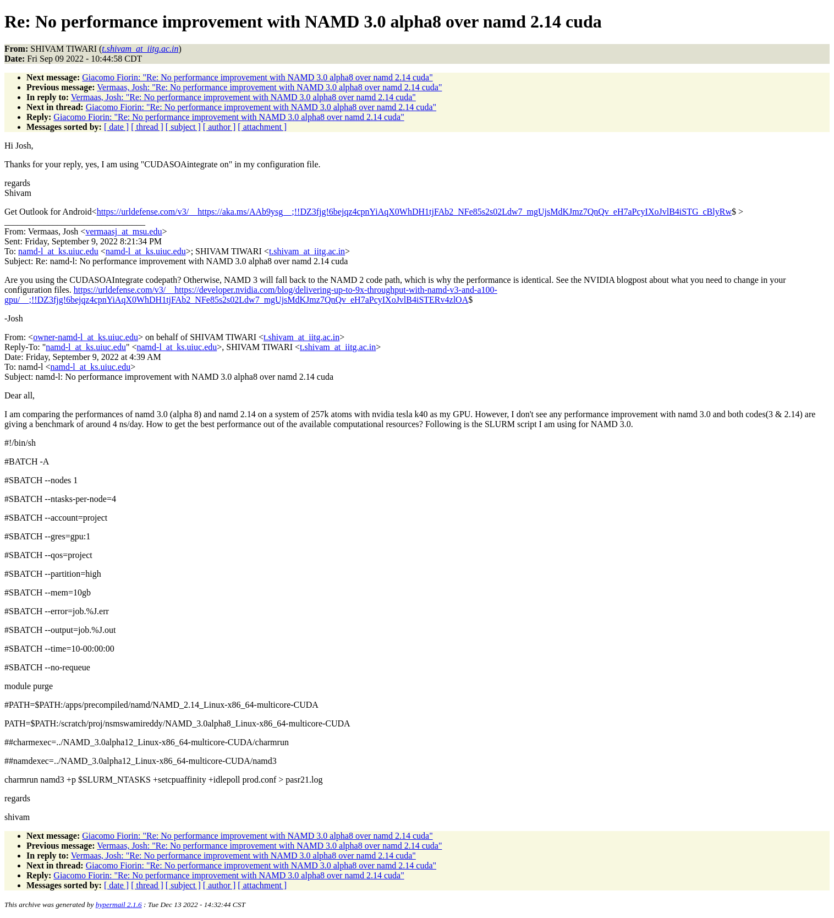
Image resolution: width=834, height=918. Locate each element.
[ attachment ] (262, 127)
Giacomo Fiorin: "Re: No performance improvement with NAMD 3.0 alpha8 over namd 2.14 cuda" (257, 77)
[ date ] (116, 127)
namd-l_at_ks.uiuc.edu (58, 251)
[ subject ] (183, 127)
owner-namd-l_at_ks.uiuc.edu (85, 337)
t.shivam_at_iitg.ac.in (307, 251)
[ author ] (219, 127)
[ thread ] (147, 127)
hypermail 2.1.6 (119, 904)
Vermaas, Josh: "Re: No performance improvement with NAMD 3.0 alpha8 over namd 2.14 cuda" (269, 87)
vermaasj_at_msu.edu (123, 231)
